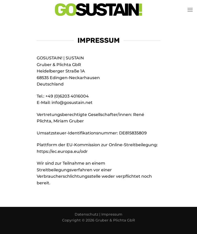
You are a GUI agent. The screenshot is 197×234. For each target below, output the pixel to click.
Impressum (111, 214)
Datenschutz (87, 214)
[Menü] (190, 9)
